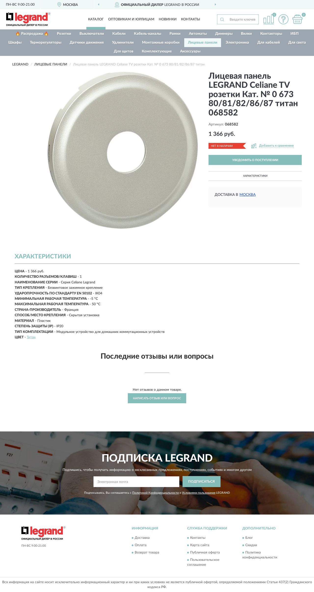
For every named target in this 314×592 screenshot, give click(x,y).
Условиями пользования (198, 492)
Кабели (119, 34)
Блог (249, 538)
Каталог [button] (96, 19)
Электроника (237, 42)
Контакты (190, 19)
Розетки (64, 34)
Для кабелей (268, 42)
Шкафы (15, 42)
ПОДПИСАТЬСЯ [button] (201, 481)
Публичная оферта (205, 552)
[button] (283, 19)
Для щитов (123, 51)
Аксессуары (190, 51)
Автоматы (198, 34)
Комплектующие (157, 51)
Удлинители (123, 42)
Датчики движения (87, 42)
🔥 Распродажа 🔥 (32, 34)
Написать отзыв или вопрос (157, 398)
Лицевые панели (202, 42)
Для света (297, 42)
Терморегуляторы (45, 42)
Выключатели (91, 34)
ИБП (294, 34)
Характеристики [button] (255, 176)
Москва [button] (247, 195)
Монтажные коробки (161, 42)
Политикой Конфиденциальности (155, 492)
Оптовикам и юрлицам (131, 19)
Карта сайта (199, 545)
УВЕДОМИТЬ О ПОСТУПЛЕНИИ (255, 160)
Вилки (246, 34)
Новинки (168, 19)
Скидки (251, 545)
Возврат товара (147, 552)
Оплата (140, 545)
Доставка (142, 538)
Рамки (175, 34)
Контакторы (271, 34)
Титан (31, 337)
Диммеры (224, 34)
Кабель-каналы (147, 34)
